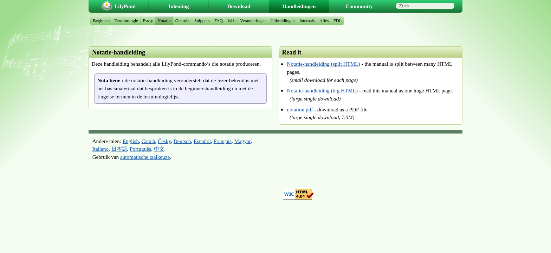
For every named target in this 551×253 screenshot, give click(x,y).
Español (202, 141)
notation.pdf (300, 109)
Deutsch (182, 141)
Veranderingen (253, 20)
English (131, 141)
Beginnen (101, 20)
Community (359, 6)
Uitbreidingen (282, 20)
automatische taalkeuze (145, 157)
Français (223, 141)
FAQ (218, 20)
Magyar (242, 141)
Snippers (202, 20)
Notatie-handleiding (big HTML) (322, 90)
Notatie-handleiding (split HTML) (323, 64)
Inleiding (178, 6)
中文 (159, 149)
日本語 (119, 149)
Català (148, 141)
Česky (164, 141)
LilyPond (125, 6)
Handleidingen (299, 6)
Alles (324, 20)
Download (239, 6)
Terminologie (126, 20)
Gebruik (182, 20)
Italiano (100, 149)
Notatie (164, 20)
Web (231, 20)
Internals (307, 20)
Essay (148, 20)
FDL (337, 20)
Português (140, 149)
